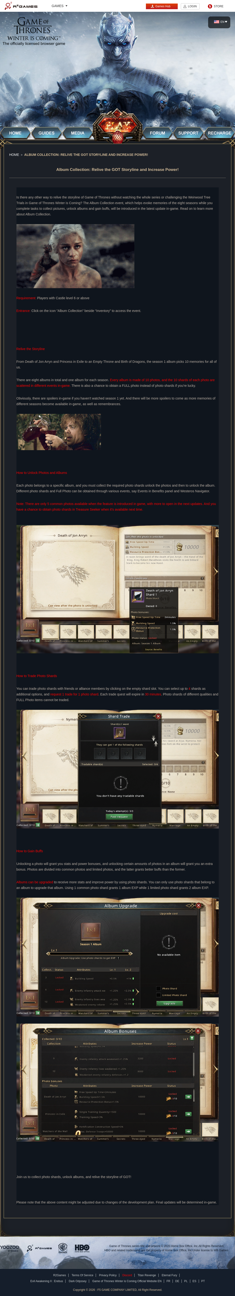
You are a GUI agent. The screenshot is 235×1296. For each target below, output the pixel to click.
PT (203, 1281)
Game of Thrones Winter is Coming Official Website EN (126, 1281)
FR (168, 1281)
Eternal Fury (169, 1275)
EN (219, 22)
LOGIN (192, 6)
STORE (218, 6)
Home (14, 155)
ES (194, 1281)
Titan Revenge (147, 1275)
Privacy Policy (108, 1275)
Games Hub (160, 6)
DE (177, 1281)
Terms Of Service (82, 1275)
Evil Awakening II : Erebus (46, 1281)
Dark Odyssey (78, 1281)
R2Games (21, 6)
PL (186, 1281)
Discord (127, 1275)
